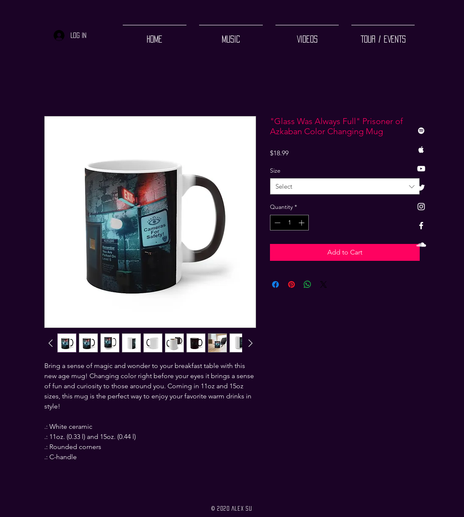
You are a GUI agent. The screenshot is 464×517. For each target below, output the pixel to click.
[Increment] (302, 222)
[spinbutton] (289, 222)
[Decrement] (276, 222)
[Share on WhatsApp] (307, 284)
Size (275, 170)
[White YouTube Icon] (421, 168)
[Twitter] (421, 187)
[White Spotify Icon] (421, 130)
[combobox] (345, 186)
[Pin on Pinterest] (291, 284)
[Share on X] (323, 284)
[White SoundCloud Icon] (421, 244)
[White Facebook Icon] (421, 225)
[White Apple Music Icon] (421, 149)
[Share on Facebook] (275, 284)
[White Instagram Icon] (421, 206)
